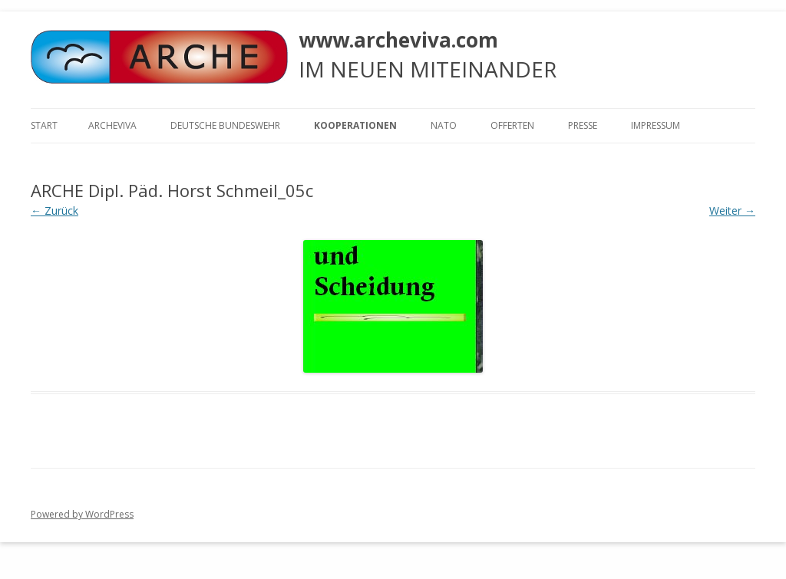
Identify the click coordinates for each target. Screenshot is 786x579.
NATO (444, 125)
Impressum (655, 125)
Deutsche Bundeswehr (225, 125)
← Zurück (54, 210)
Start (44, 125)
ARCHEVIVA (112, 125)
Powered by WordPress (82, 514)
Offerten (512, 125)
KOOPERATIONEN (355, 125)
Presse (582, 125)
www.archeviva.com (398, 40)
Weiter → (732, 210)
